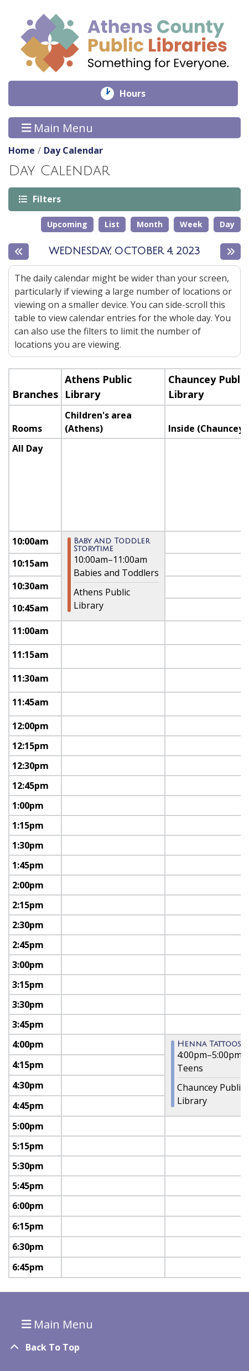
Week (191, 224)
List (112, 224)
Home (21, 150)
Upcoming (67, 224)
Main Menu (58, 127)
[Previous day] (18, 251)
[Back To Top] (124, 1347)
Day (227, 224)
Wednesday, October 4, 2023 (124, 251)
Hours (140, 93)
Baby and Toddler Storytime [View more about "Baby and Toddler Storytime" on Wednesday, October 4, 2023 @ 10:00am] (112, 545)
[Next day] (230, 251)
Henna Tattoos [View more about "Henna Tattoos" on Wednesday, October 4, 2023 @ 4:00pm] (209, 1044)
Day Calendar (73, 150)
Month (150, 224)
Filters (46, 198)
